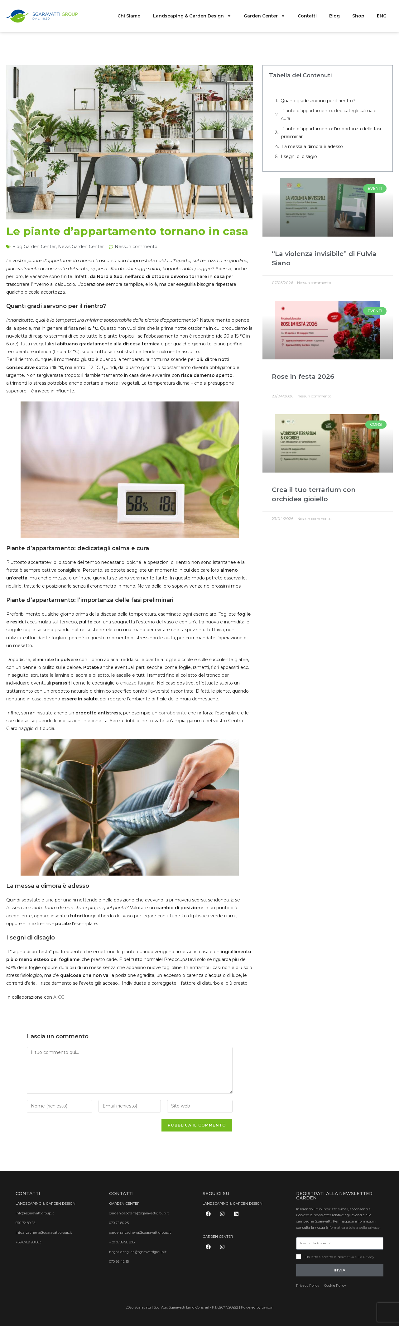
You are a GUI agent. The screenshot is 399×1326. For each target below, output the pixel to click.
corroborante (173, 713)
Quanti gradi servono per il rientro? (318, 100)
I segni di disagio (299, 156)
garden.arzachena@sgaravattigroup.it (140, 1232)
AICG (59, 997)
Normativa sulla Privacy (356, 1257)
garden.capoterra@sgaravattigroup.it (139, 1213)
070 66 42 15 (119, 1261)
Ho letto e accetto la (339, 1257)
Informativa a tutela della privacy (353, 1227)
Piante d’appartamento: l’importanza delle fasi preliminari (331, 132)
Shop (358, 16)
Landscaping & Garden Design (192, 16)
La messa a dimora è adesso (312, 146)
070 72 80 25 (25, 1223)
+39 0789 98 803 (28, 1242)
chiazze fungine (137, 683)
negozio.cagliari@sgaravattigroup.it (137, 1252)
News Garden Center (81, 246)
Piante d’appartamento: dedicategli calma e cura (329, 114)
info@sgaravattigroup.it (35, 1213)
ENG (382, 16)
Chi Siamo (129, 16)
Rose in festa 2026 (303, 376)
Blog (334, 16)
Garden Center (264, 16)
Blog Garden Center (34, 246)
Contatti (307, 16)
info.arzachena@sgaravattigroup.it (44, 1232)
